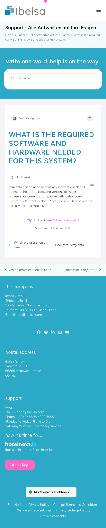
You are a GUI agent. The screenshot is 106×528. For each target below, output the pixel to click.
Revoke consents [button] (53, 516)
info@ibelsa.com (29, 315)
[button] (98, 10)
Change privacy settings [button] (33, 510)
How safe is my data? (73, 245)
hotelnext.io (43, 450)
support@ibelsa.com (28, 412)
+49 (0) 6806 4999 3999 (37, 310)
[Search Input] (56, 78)
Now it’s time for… (23, 435)
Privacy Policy (38, 505)
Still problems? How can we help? (53, 220)
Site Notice (16, 505)
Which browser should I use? (28, 245)
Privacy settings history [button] (73, 510)
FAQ (8, 407)
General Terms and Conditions (75, 505)
